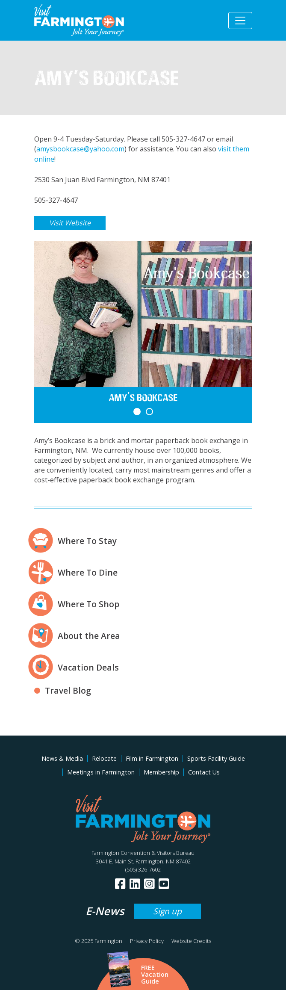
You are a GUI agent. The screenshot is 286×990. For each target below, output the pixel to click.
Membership (161, 772)
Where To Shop (88, 604)
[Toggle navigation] (240, 20)
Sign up (167, 911)
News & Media (62, 758)
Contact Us (204, 772)
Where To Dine (88, 572)
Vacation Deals (88, 667)
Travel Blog (68, 690)
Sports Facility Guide (216, 758)
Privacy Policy (147, 941)
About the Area (89, 635)
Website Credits (191, 941)
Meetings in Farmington (101, 772)
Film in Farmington (152, 758)
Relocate (104, 758)
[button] (137, 412)
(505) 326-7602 (143, 869)
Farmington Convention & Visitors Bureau (143, 853)
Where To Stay (87, 541)
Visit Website (70, 223)
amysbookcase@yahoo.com (80, 149)
